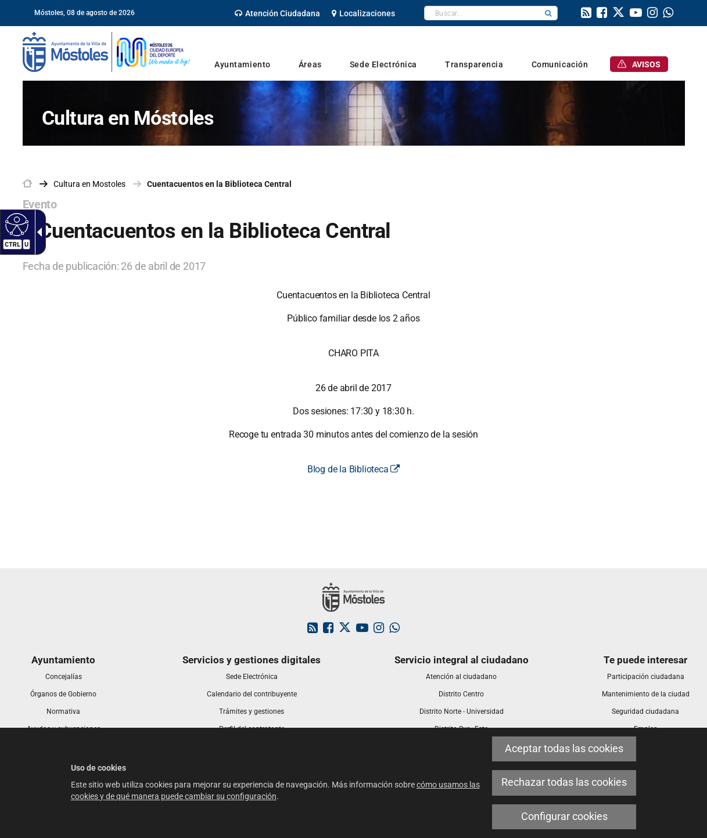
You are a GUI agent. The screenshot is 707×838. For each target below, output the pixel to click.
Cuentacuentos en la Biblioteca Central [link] (219, 184)
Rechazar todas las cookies (564, 782)
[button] (548, 13)
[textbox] (482, 13)
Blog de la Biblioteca (353, 469)
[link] (277, 13)
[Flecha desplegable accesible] (37, 232)
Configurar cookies (564, 816)
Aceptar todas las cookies (564, 748)
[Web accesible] (15, 224)
